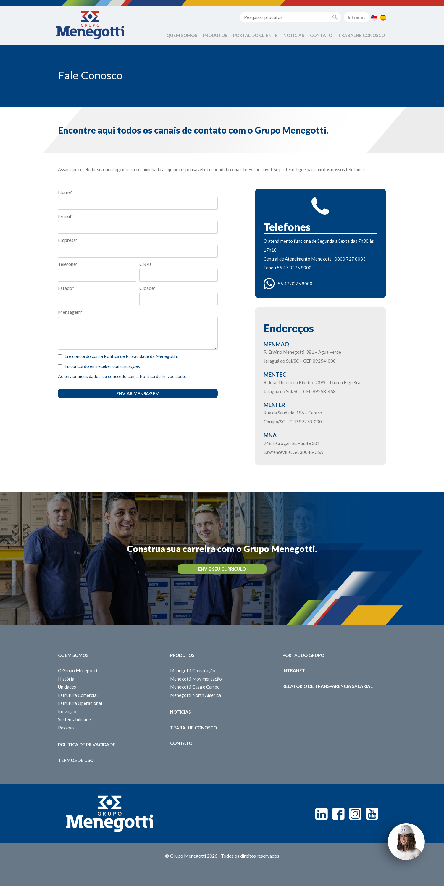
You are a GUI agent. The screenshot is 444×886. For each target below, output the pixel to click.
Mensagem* (70, 312)
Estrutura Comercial (78, 695)
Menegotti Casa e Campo (195, 686)
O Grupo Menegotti (77, 670)
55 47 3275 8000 (295, 283)
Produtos (215, 35)
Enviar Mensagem (137, 393)
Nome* (65, 192)
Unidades (67, 686)
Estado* (66, 288)
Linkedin (321, 814)
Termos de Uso (75, 760)
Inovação (67, 711)
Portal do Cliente (255, 35)
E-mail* (65, 216)
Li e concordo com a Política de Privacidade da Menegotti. (121, 356)
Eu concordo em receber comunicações (102, 366)
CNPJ (145, 264)
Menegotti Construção (192, 670)
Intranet (356, 17)
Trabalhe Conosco (361, 35)
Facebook (338, 814)
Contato (321, 35)
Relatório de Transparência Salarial (327, 686)
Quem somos (73, 655)
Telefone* (68, 264)
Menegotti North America (195, 695)
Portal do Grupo (303, 655)
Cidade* (147, 288)
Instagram (355, 814)
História (66, 678)
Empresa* (68, 240)
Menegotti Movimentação (196, 678)
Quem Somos (182, 35)
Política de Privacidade (86, 744)
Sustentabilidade (74, 719)
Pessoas (66, 727)
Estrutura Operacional (80, 703)
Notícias (293, 35)
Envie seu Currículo (222, 569)
